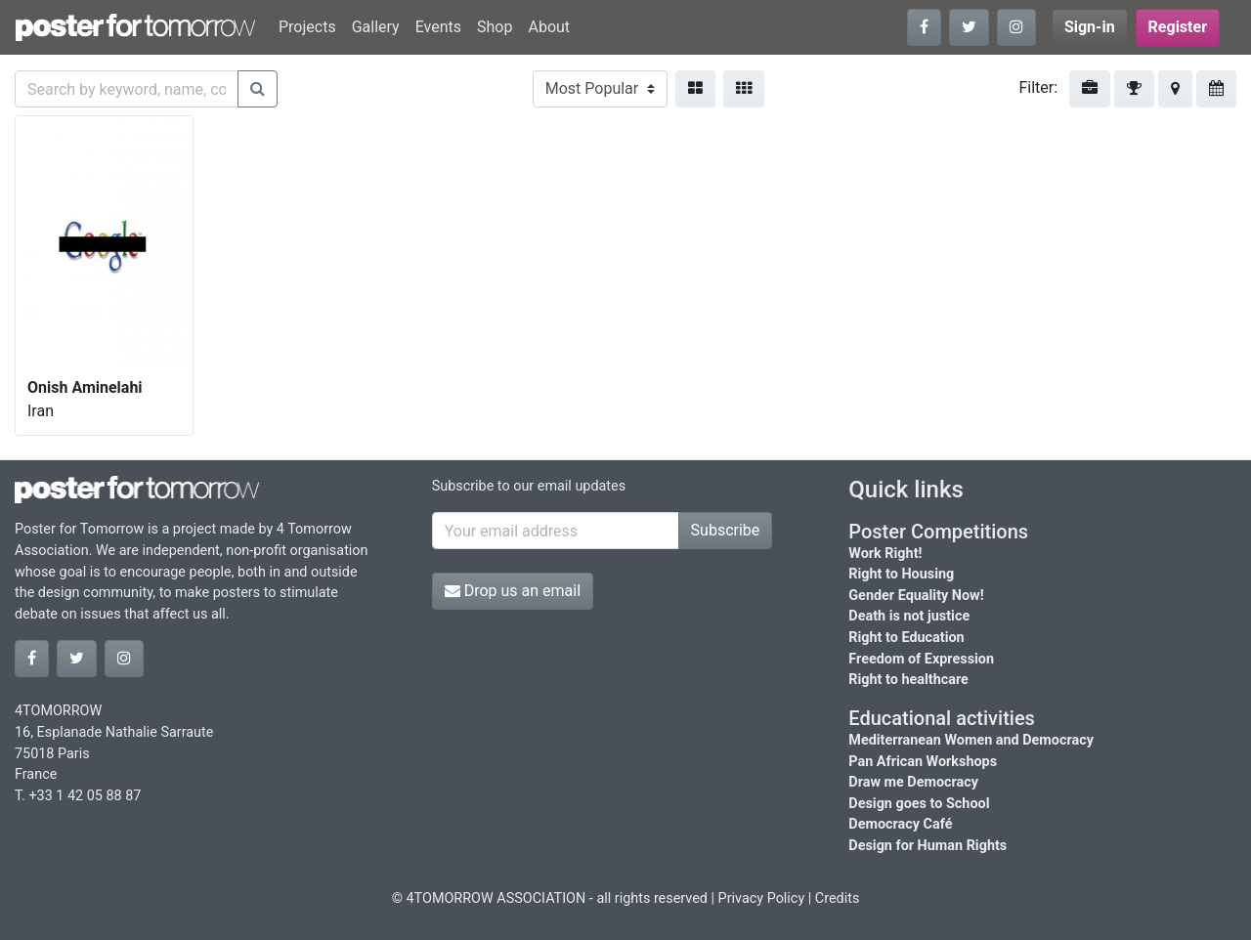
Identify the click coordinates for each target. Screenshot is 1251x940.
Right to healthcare (908, 679)
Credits (837, 898)
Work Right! (885, 553)
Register (1177, 27)
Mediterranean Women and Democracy (971, 740)
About (549, 27)
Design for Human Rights (927, 845)
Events (438, 27)
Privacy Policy (761, 898)
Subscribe (725, 530)
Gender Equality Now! (915, 595)
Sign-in (1089, 27)
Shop (494, 27)
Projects (307, 27)
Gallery (376, 27)
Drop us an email (513, 590)
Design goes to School (918, 803)
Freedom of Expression (921, 659)
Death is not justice (909, 616)
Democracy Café (900, 824)
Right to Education (906, 637)
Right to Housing (901, 574)
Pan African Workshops (922, 761)
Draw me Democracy (913, 782)
